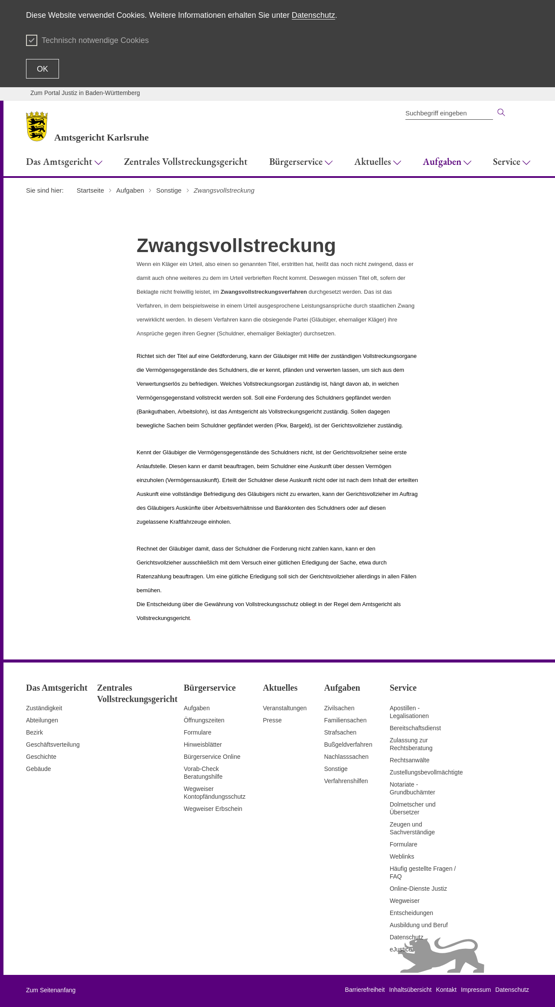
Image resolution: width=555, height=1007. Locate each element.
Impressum (476, 989)
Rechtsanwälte (410, 760)
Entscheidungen (411, 912)
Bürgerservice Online (212, 756)
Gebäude (38, 768)
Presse (272, 720)
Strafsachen (340, 732)
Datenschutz (313, 15)
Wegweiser (405, 900)
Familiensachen (345, 720)
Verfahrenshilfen (346, 780)
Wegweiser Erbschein (213, 808)
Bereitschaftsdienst (415, 728)
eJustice (401, 949)
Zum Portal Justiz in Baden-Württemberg (85, 92)
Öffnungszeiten (204, 720)
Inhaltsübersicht (410, 989)
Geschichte (41, 756)
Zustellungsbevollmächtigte (426, 772)
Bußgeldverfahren (348, 744)
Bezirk (34, 732)
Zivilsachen (339, 708)
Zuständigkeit (44, 708)
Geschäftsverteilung (53, 744)
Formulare (198, 732)
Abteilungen (42, 720)
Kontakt (446, 989)
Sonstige (335, 768)
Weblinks (402, 856)
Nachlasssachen (346, 756)
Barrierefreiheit (365, 989)
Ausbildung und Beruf (419, 925)
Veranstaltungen (285, 708)
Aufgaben (197, 708)
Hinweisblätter (203, 744)
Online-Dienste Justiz (418, 888)
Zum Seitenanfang (50, 990)
